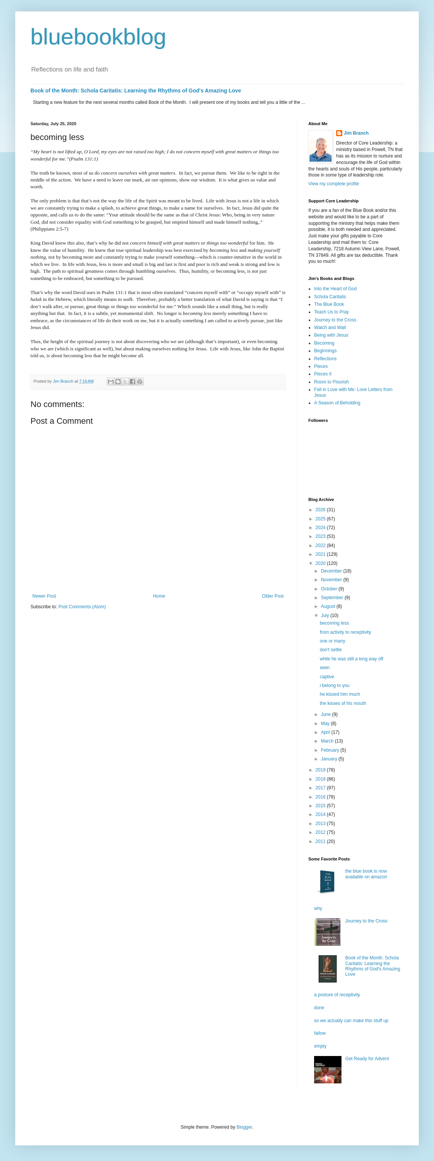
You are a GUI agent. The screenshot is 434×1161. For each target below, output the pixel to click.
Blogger (244, 1127)
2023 (321, 536)
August (329, 606)
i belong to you (334, 685)
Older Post (273, 596)
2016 (321, 797)
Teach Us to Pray (331, 312)
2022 (321, 545)
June (326, 714)
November (332, 579)
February (330, 750)
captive (327, 676)
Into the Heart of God (335, 288)
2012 (321, 832)
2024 (321, 527)
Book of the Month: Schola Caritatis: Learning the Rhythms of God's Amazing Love (135, 90)
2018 (321, 779)
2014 (321, 814)
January (329, 759)
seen (325, 667)
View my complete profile (333, 183)
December (332, 571)
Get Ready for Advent (367, 1058)
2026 (321, 509)
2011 (321, 841)
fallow (320, 1033)
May (326, 723)
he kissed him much (340, 694)
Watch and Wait (330, 327)
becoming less (334, 623)
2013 (321, 823)
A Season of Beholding (337, 403)
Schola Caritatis (330, 296)
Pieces (321, 366)
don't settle (331, 649)
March (328, 741)
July (325, 615)
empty (320, 1046)
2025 (321, 519)
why (318, 908)
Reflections (325, 358)
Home (159, 596)
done (319, 1007)
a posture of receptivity (337, 994)
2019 (321, 770)
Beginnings (325, 350)
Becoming (324, 343)
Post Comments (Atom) (82, 606)
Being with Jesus (331, 335)
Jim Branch (356, 133)
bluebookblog (98, 36)
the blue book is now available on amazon (366, 873)
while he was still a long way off (351, 659)
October (329, 589)
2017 (321, 787)
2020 (321, 563)
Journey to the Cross (335, 320)
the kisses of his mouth (343, 703)
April (326, 732)
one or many (332, 641)
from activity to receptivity (345, 632)
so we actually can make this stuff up (351, 1020)
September (333, 597)
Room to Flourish (331, 382)
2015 (321, 805)
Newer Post (44, 596)
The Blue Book (329, 304)
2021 (321, 554)
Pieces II (323, 374)
